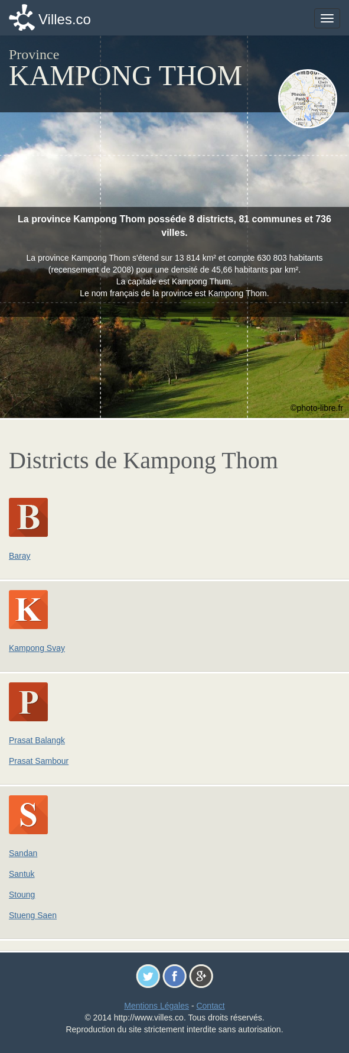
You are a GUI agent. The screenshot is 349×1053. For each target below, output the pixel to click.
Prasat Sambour (39, 761)
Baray (20, 555)
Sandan (23, 853)
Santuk (22, 874)
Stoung (22, 894)
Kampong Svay (37, 648)
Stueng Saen (33, 915)
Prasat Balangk (37, 740)
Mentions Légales (156, 1005)
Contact (210, 1005)
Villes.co (64, 19)
